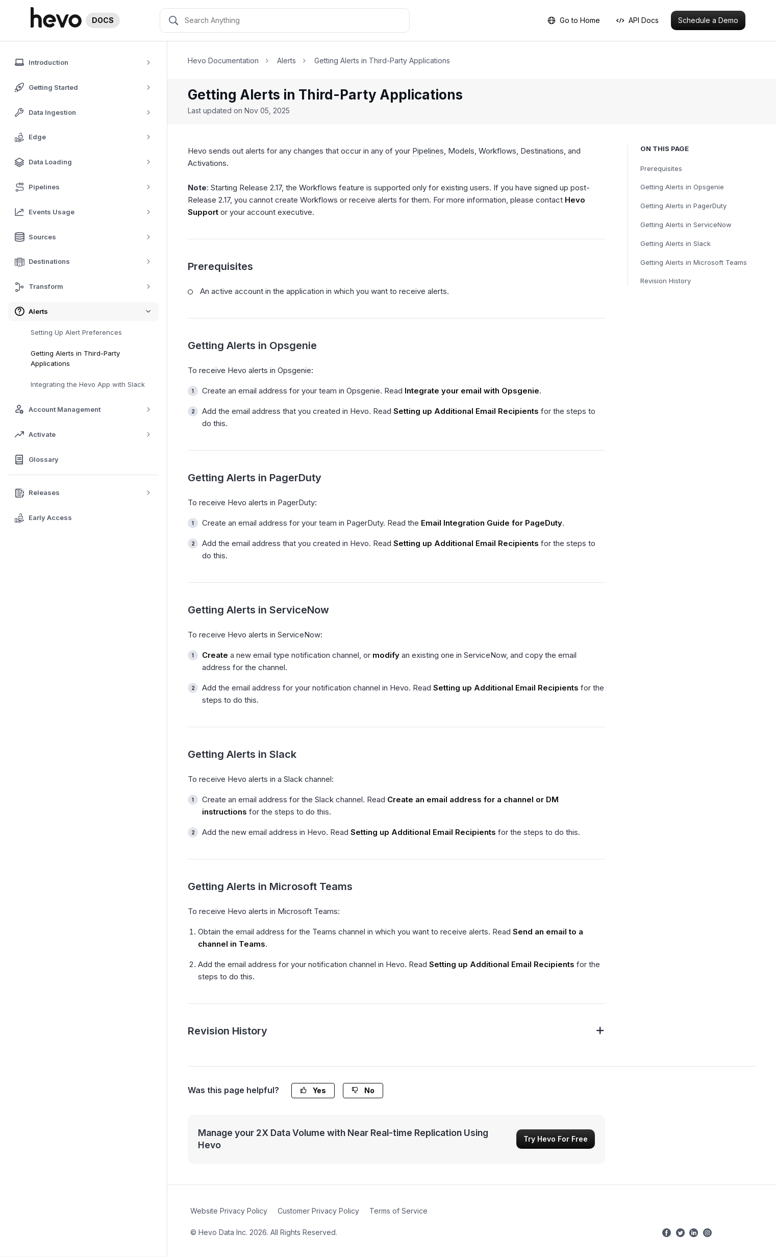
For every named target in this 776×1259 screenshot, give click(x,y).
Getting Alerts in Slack (675, 243)
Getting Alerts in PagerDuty (683, 206)
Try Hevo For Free (555, 1138)
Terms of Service (398, 1210)
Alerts (286, 60)
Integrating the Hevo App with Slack (88, 384)
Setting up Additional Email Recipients (466, 411)
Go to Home (573, 20)
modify (385, 655)
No (363, 1090)
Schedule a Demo (708, 20)
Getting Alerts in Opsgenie (682, 187)
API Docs (637, 20)
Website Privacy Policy (228, 1210)
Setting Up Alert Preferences (76, 332)
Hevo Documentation (223, 60)
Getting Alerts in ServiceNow (686, 224)
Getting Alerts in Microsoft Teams (693, 262)
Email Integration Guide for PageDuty (491, 523)
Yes (313, 1090)
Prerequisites (661, 168)
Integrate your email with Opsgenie (472, 391)
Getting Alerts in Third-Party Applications (75, 358)
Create (215, 655)
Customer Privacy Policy (318, 1210)
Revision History (665, 281)
